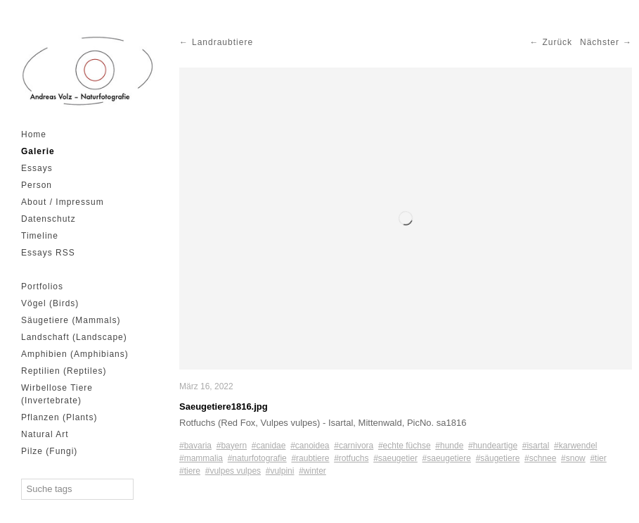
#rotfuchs (351, 458)
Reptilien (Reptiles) (63, 371)
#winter (312, 471)
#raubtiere (310, 458)
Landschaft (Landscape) (74, 337)
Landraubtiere (222, 42)
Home (33, 134)
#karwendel (575, 445)
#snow (573, 458)
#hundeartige (492, 445)
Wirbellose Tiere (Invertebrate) (57, 394)
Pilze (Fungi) (49, 451)
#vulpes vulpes (233, 471)
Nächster (599, 42)
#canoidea (309, 445)
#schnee (540, 458)
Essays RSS (48, 253)
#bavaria (195, 445)
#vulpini (280, 471)
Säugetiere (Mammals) (70, 320)
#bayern (232, 445)
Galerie (38, 151)
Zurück (557, 42)
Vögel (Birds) (50, 303)
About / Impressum (62, 202)
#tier (598, 458)
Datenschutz (48, 219)
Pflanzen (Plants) (59, 417)
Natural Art (45, 434)
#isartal (536, 445)
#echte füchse (404, 445)
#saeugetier (395, 458)
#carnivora (353, 445)
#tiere (189, 471)
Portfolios (42, 286)
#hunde (449, 445)
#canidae (269, 445)
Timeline (39, 236)
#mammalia (201, 458)
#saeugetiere (446, 458)
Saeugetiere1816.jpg (223, 406)
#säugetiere (498, 458)
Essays (37, 168)
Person (36, 185)
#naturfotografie (257, 458)
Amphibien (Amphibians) (75, 354)
